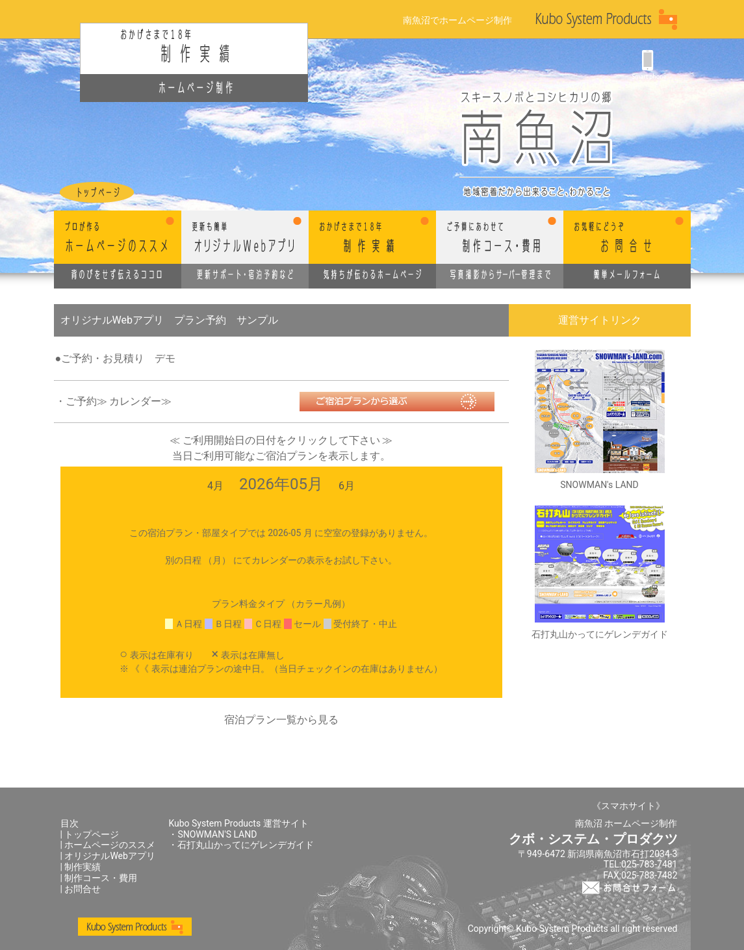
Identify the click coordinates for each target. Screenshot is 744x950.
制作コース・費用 (100, 878)
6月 (347, 486)
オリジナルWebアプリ (109, 856)
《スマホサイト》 (628, 806)
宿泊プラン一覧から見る (281, 719)
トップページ (91, 834)
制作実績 (82, 867)
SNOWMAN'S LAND (217, 834)
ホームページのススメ (109, 845)
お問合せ (82, 889)
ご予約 (81, 401)
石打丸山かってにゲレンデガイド (245, 845)
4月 (215, 486)
